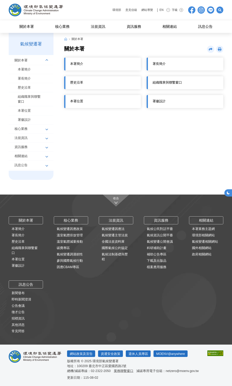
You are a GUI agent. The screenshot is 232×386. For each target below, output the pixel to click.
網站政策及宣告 (81, 353)
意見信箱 (126, 9)
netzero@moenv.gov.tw (183, 371)
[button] (219, 10)
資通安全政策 (111, 353)
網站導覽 (142, 9)
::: (102, 9)
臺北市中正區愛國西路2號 (107, 366)
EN (159, 9)
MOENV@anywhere (172, 353)
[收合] (116, 200)
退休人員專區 (139, 353)
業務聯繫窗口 (124, 371)
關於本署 (77, 39)
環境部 (112, 9)
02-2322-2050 (101, 371)
